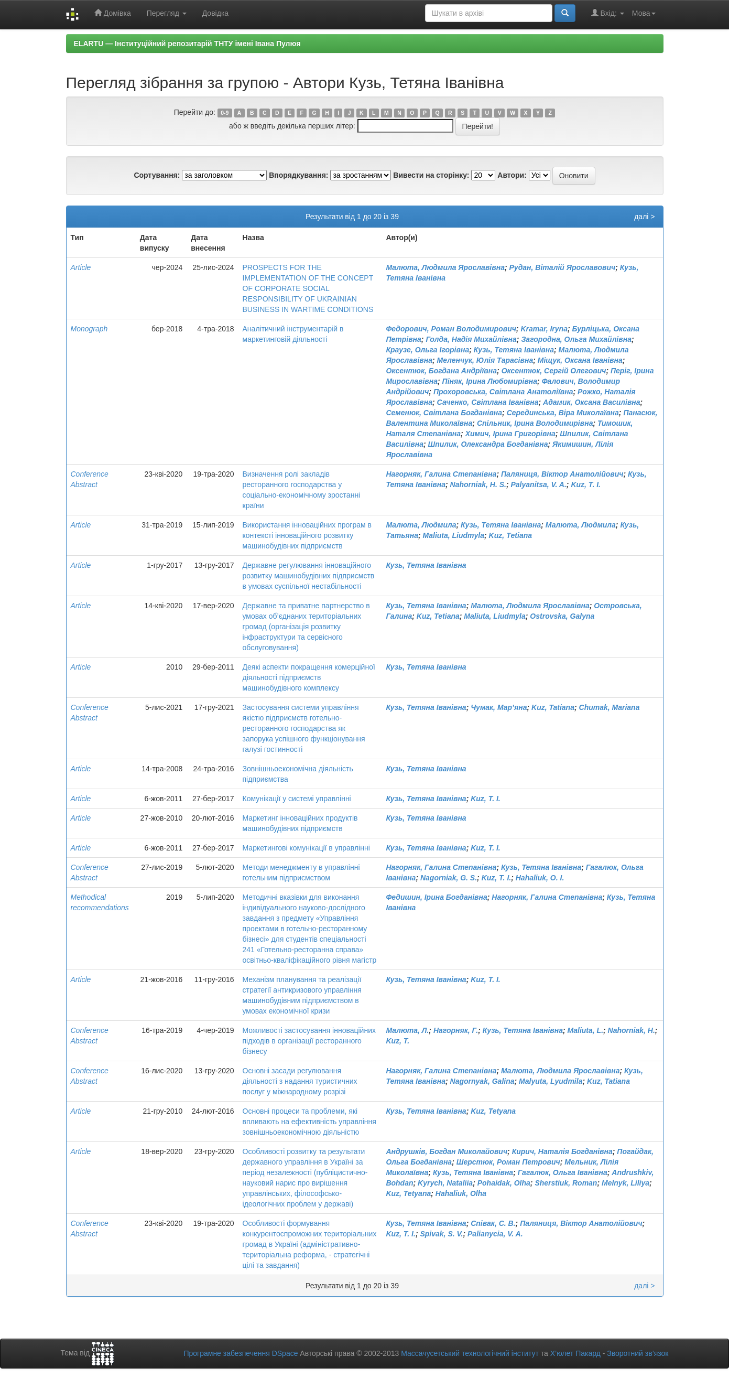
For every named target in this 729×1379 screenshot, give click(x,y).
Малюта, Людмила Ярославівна (445, 267)
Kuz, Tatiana (552, 707)
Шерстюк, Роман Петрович (508, 1162)
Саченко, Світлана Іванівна (488, 402)
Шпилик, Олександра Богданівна (488, 444)
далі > (644, 216)
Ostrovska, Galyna (562, 616)
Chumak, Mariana (609, 707)
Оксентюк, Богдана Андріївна (441, 371)
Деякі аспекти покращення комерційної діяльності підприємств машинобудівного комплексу (309, 677)
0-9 (225, 113)
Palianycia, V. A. (495, 1234)
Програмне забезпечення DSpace (240, 1353)
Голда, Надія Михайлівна (471, 339)
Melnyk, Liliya (625, 1183)
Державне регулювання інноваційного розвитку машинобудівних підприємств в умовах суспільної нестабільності (309, 575)
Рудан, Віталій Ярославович (562, 267)
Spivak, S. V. (441, 1234)
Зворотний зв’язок (637, 1353)
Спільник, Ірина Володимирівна (535, 423)
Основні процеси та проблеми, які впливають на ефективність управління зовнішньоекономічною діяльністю (309, 1121)
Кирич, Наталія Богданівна (562, 1151)
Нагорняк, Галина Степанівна (441, 474)
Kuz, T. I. (586, 484)
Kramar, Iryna (544, 329)
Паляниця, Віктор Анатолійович (562, 474)
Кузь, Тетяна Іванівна (514, 350)
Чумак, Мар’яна (499, 707)
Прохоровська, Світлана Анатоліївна (503, 391)
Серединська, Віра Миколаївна (563, 412)
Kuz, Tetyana (493, 1111)
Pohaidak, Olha (503, 1183)
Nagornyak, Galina (482, 1081)
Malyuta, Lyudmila (550, 1081)
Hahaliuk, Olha (461, 1193)
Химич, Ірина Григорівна (510, 433)
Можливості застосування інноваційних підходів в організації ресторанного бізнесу (309, 1040)
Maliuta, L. (585, 1030)
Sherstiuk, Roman (566, 1183)
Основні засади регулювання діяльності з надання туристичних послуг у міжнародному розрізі (300, 1081)
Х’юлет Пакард (575, 1353)
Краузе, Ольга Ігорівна (427, 350)
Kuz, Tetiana (438, 616)
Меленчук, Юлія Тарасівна (485, 360)
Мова (644, 13)
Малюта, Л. (407, 1030)
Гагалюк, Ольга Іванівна (562, 1172)
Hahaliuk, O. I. (540, 878)
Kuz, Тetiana (510, 535)
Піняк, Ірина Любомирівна (489, 381)
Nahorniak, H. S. (478, 484)
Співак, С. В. (493, 1223)
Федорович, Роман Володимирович (451, 329)
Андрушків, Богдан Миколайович (446, 1151)
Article (81, 267)
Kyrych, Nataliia (445, 1183)
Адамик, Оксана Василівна (591, 402)
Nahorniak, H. (631, 1030)
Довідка (215, 13)
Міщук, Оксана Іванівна (580, 360)
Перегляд (167, 13)
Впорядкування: (298, 175)
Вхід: (607, 12)
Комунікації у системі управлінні (297, 798)
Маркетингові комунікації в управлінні (306, 848)
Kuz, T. (397, 1041)
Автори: (512, 175)
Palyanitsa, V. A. (539, 484)
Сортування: (157, 175)
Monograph (89, 329)
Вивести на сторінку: (431, 175)
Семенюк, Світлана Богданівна (444, 412)
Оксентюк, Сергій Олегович (554, 371)
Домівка (112, 12)
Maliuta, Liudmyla (453, 535)
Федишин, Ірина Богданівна (436, 897)
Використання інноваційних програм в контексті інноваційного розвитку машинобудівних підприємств (307, 535)
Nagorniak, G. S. (448, 878)
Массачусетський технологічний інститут (470, 1353)
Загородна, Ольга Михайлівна (576, 339)
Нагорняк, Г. (455, 1030)
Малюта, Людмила (421, 525)
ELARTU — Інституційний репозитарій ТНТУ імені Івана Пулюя (187, 43)
